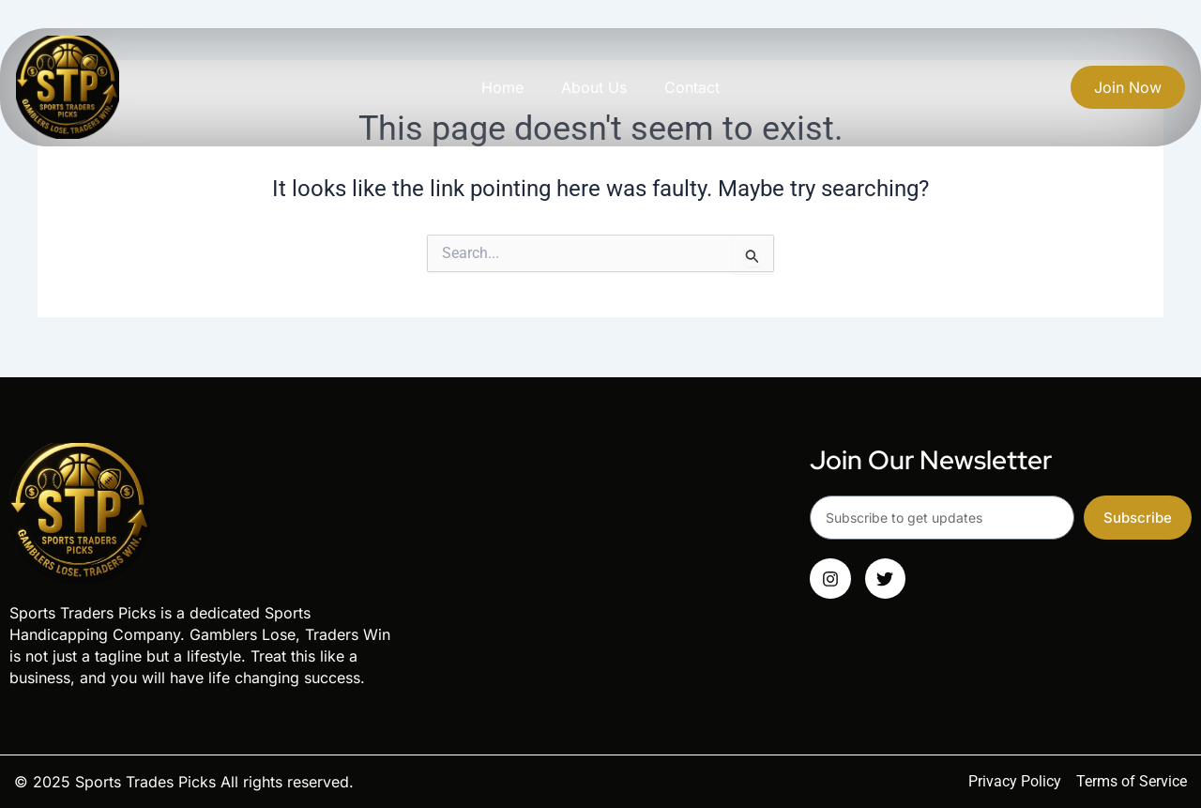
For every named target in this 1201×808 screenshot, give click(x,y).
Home (502, 87)
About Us (594, 87)
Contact (692, 87)
